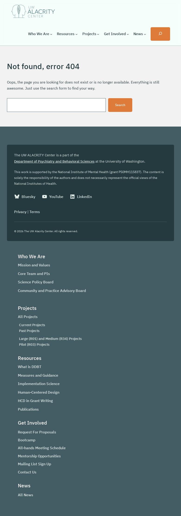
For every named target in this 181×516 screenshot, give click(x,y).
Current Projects (32, 325)
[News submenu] (145, 34)
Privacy (20, 211)
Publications (28, 409)
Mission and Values (34, 265)
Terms (34, 211)
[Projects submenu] (98, 34)
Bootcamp (26, 440)
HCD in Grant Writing (35, 400)
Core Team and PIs (34, 273)
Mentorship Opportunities (39, 456)
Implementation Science (39, 383)
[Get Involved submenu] (128, 34)
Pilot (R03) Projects (34, 344)
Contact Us (27, 472)
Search (120, 105)
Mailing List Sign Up (34, 464)
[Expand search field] (160, 34)
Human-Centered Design (38, 392)
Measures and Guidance (38, 375)
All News (25, 495)
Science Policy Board (35, 282)
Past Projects (29, 330)
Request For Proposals (37, 432)
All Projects (28, 316)
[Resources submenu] (76, 34)
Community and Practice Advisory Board (52, 290)
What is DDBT (29, 366)
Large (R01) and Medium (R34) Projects (50, 338)
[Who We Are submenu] (51, 34)
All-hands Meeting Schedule (42, 448)
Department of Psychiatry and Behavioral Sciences (54, 161)
